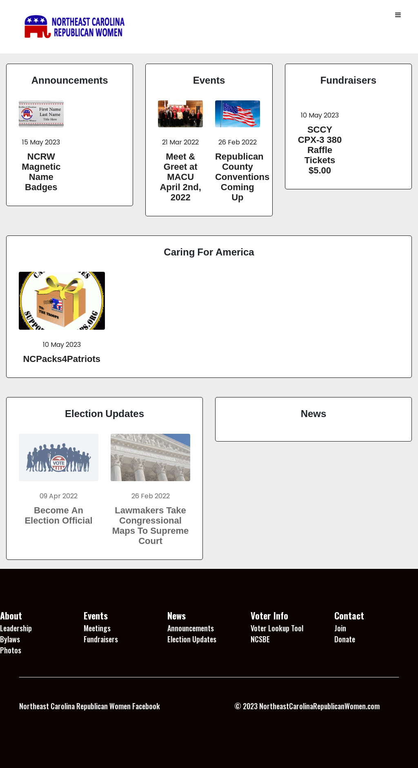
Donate (344, 639)
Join (340, 628)
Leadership (16, 628)
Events (209, 80)
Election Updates (104, 413)
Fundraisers (348, 80)
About (11, 615)
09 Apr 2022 (59, 496)
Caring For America (209, 252)
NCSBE (260, 639)
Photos (10, 650)
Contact (349, 615)
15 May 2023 (41, 142)
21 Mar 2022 (180, 142)
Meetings (97, 628)
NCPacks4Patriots (61, 358)
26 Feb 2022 (237, 142)
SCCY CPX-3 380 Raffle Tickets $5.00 (320, 150)
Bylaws (10, 639)
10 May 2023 (320, 115)
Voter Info (269, 615)
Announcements (69, 80)
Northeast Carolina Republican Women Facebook (89, 706)
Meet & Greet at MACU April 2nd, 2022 (180, 177)
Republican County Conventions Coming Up (242, 177)
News (314, 413)
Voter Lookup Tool (277, 628)
